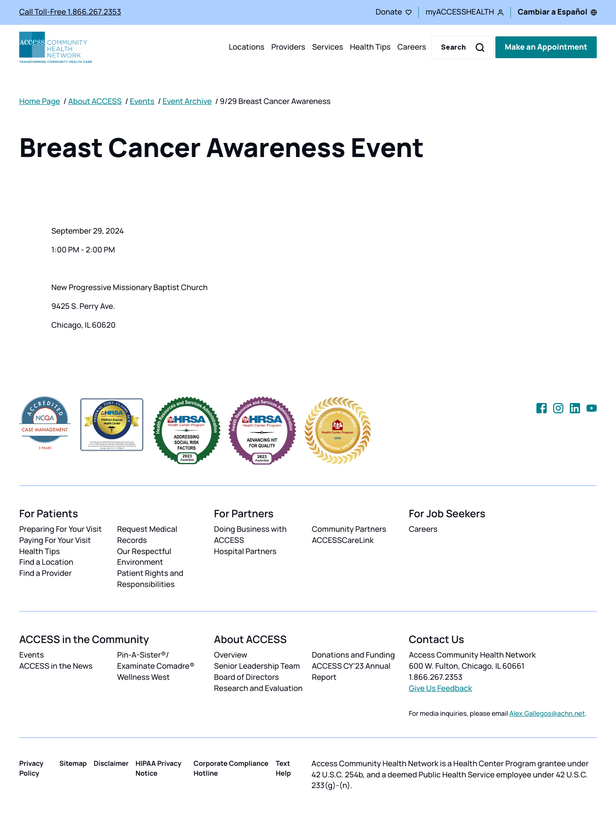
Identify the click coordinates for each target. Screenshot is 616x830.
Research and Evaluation (258, 688)
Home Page (39, 101)
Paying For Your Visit (55, 540)
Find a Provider (45, 573)
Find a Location (46, 562)
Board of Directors (246, 677)
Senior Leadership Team (257, 666)
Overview (230, 655)
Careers (411, 47)
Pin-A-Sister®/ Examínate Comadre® (156, 660)
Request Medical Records (147, 534)
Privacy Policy (31, 768)
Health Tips (370, 47)
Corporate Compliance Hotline (231, 768)
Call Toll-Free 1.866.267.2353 (70, 12)
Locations (246, 47)
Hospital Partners (245, 551)
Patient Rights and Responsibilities (150, 579)
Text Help (283, 768)
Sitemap (73, 763)
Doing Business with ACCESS (250, 534)
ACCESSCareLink (342, 540)
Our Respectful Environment (144, 557)
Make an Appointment (546, 47)
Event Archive (187, 101)
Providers (288, 47)
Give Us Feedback (440, 688)
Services (327, 47)
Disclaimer (111, 763)
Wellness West (143, 677)
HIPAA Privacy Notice (158, 768)
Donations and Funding (353, 655)
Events (142, 101)
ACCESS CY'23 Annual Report (351, 671)
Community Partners (349, 529)
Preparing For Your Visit (60, 529)
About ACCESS (94, 101)
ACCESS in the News (55, 666)
